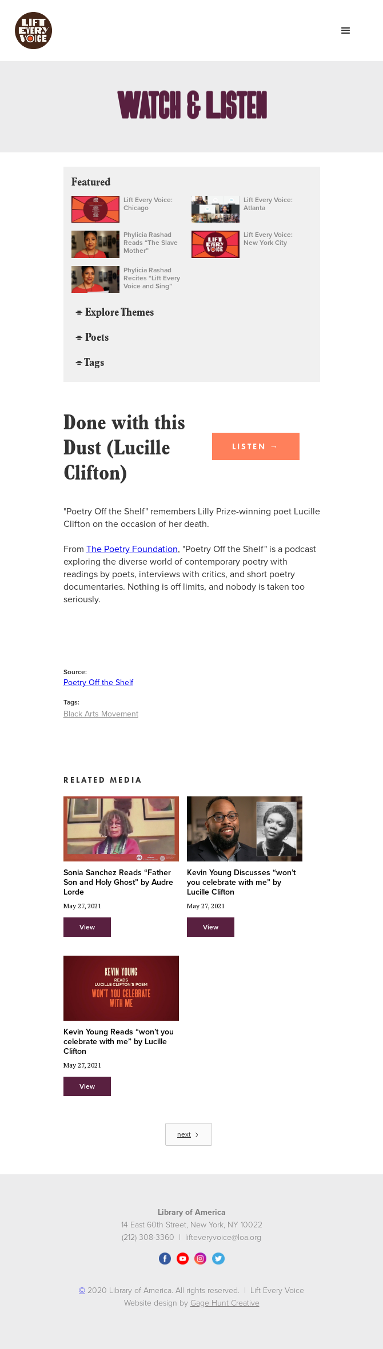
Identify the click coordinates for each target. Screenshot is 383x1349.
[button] (346, 31)
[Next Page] (188, 1134)
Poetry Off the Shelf (98, 682)
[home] (30, 30)
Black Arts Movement (100, 714)
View (87, 927)
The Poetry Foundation (132, 549)
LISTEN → (256, 446)
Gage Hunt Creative (225, 1303)
